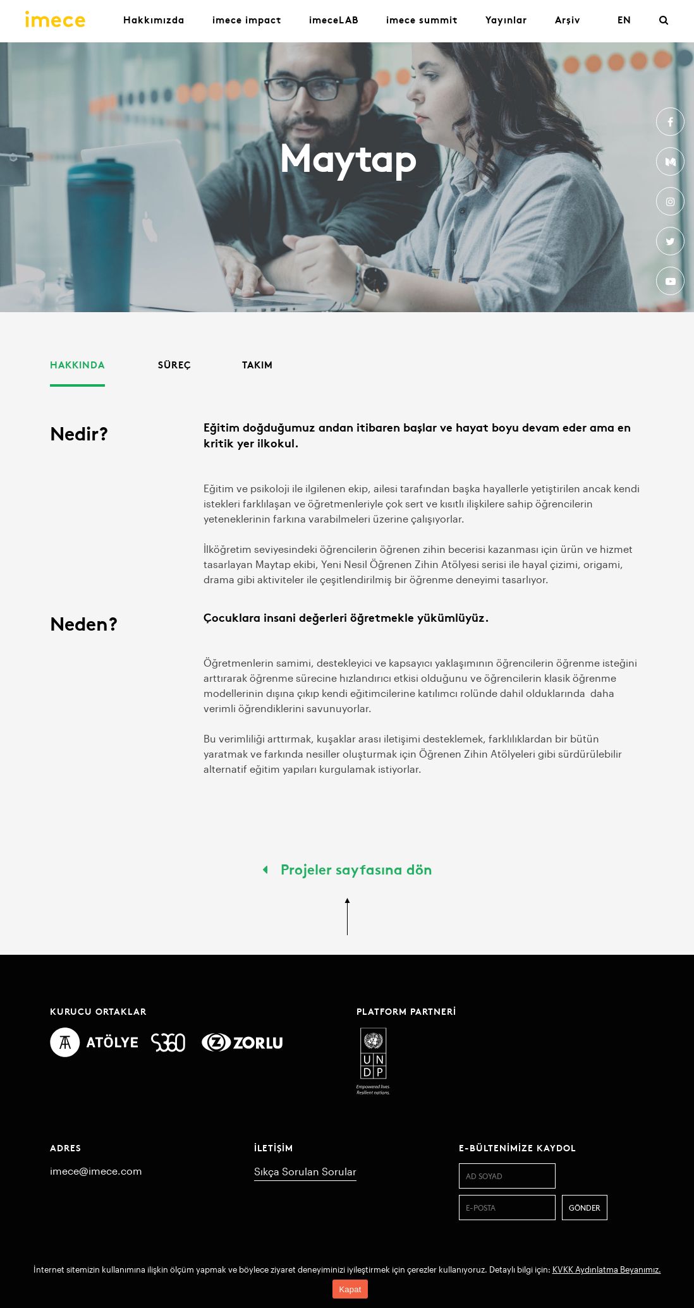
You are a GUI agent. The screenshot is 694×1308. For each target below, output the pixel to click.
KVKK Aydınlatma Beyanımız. (606, 1269)
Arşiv (567, 19)
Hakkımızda (154, 19)
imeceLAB (333, 19)
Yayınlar (506, 19)
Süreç (175, 364)
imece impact (246, 19)
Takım (257, 364)
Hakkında (77, 364)
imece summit (422, 19)
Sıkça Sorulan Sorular (305, 1171)
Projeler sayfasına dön (347, 868)
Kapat (350, 1289)
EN (624, 19)
